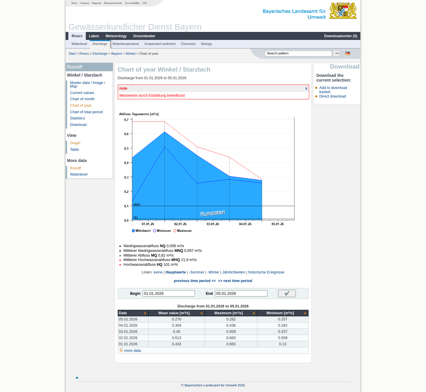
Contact (84, 2)
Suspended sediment (159, 44)
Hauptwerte (176, 272)
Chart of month (82, 99)
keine (158, 272)
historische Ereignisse (266, 272)
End (209, 293)
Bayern (116, 53)
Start (74, 2)
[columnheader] (133, 313)
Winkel (130, 53)
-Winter (213, 272)
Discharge (99, 44)
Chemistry (188, 44)
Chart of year (81, 105)
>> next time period (235, 281)
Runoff (75, 168)
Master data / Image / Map (87, 85)
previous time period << (195, 281)
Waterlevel (79, 44)
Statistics (77, 118)
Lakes (94, 36)
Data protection (113, 2)
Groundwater (144, 36)
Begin (135, 293)
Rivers (77, 36)
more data (132, 351)
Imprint (96, 2)
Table (74, 150)
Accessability (132, 2)
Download (78, 125)
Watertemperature (126, 44)
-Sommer (196, 272)
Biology (206, 44)
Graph (75, 143)
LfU (145, 2)
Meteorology (116, 36)
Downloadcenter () (340, 36)
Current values (82, 93)
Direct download (332, 96)
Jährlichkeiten (233, 272)
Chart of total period (86, 112)
